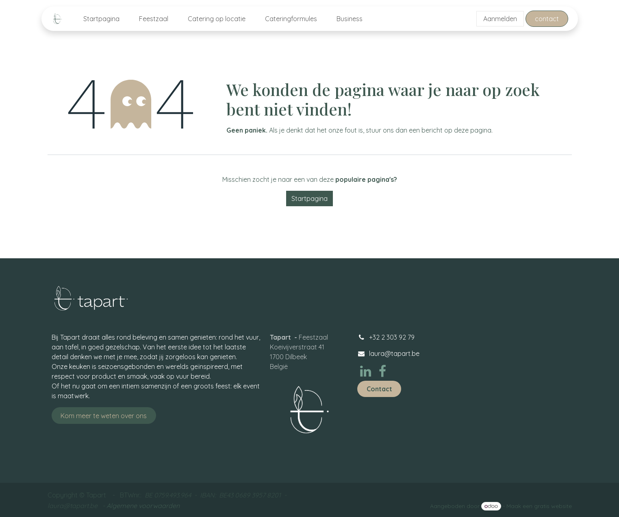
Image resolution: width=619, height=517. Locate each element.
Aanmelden (500, 19)
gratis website (553, 506)
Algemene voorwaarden (143, 506)
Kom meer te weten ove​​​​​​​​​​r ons (104, 416)
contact (547, 19)
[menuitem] (101, 19)
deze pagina (472, 130)
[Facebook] (382, 371)
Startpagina (309, 198)
